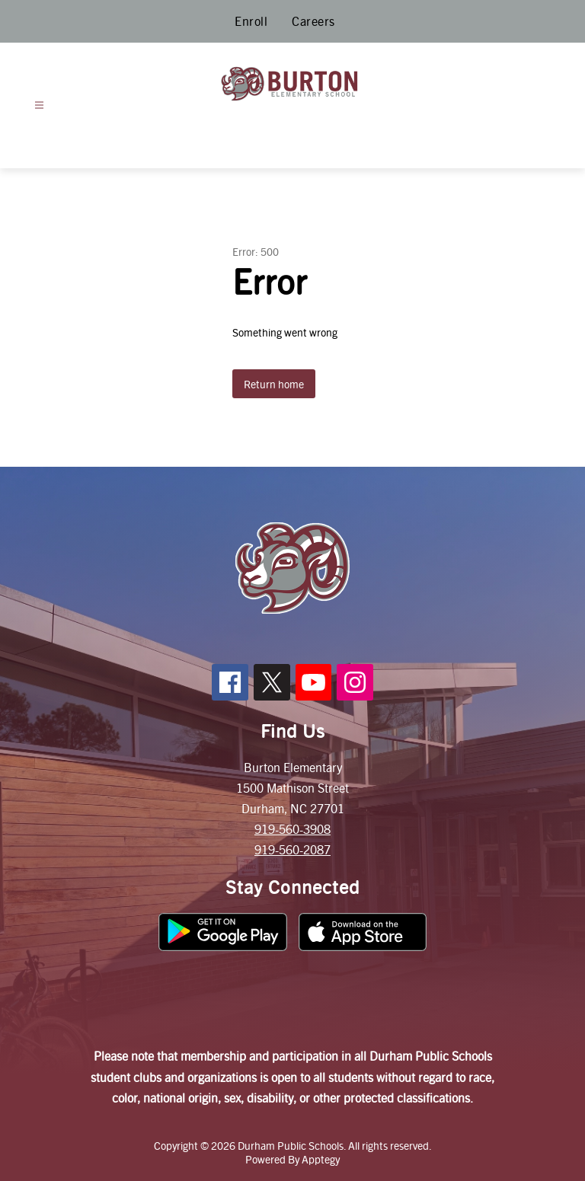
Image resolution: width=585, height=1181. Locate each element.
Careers (313, 21)
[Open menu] (39, 105)
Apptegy (321, 1159)
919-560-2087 (292, 849)
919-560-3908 (292, 829)
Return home (274, 384)
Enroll (251, 21)
